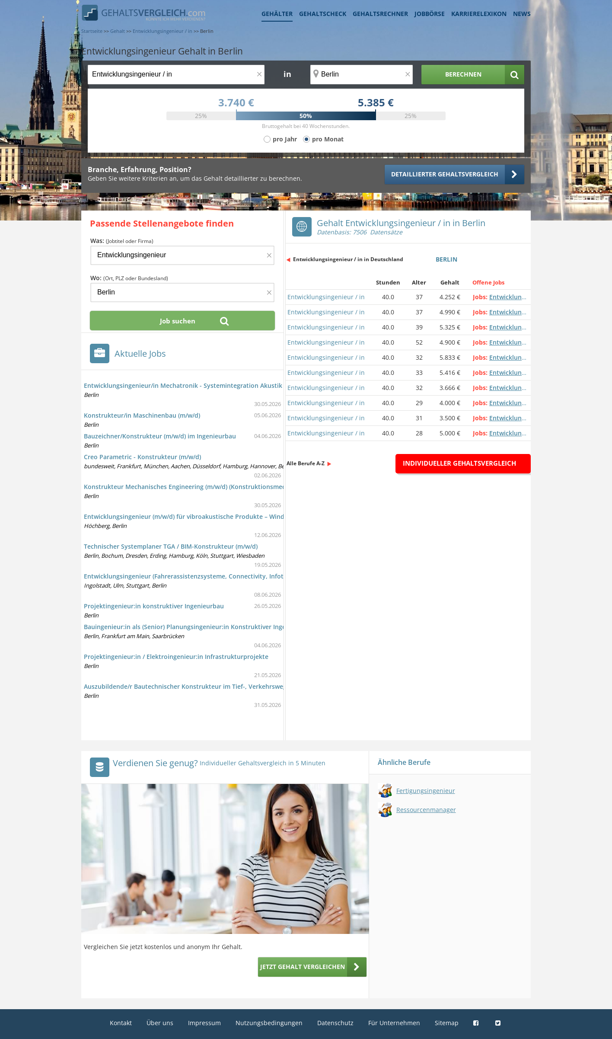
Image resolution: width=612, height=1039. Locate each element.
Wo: (129, 278)
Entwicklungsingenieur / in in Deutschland (348, 259)
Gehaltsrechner (380, 14)
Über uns (160, 1023)
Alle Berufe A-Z (306, 463)
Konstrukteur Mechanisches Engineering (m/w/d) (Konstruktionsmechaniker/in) (200, 487)
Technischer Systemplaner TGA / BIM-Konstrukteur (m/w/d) (171, 546)
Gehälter (277, 14)
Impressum (204, 1023)
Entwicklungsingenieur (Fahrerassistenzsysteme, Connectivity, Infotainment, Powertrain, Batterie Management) (249, 576)
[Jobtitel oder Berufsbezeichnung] (176, 74)
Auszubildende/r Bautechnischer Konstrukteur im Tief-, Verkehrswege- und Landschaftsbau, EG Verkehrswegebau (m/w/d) (264, 686)
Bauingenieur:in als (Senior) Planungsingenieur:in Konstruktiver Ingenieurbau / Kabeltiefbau (220, 627)
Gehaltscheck (322, 14)
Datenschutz (335, 1023)
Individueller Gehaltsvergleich (459, 463)
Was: (121, 241)
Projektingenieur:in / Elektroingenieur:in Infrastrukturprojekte (176, 656)
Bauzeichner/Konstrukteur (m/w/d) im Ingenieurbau (160, 436)
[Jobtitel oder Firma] (182, 255)
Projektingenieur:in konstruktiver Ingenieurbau (154, 606)
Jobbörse (429, 14)
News (522, 14)
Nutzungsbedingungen (269, 1023)
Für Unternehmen (394, 1023)
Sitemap (447, 1023)
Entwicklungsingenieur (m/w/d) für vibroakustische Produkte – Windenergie (195, 516)
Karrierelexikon (479, 14)
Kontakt (121, 1023)
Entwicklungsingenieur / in (326, 297)
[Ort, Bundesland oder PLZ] (361, 74)
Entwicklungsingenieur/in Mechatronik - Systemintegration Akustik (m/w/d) (195, 385)
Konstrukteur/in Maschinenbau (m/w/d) (142, 415)
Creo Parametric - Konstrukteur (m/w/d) (142, 457)
